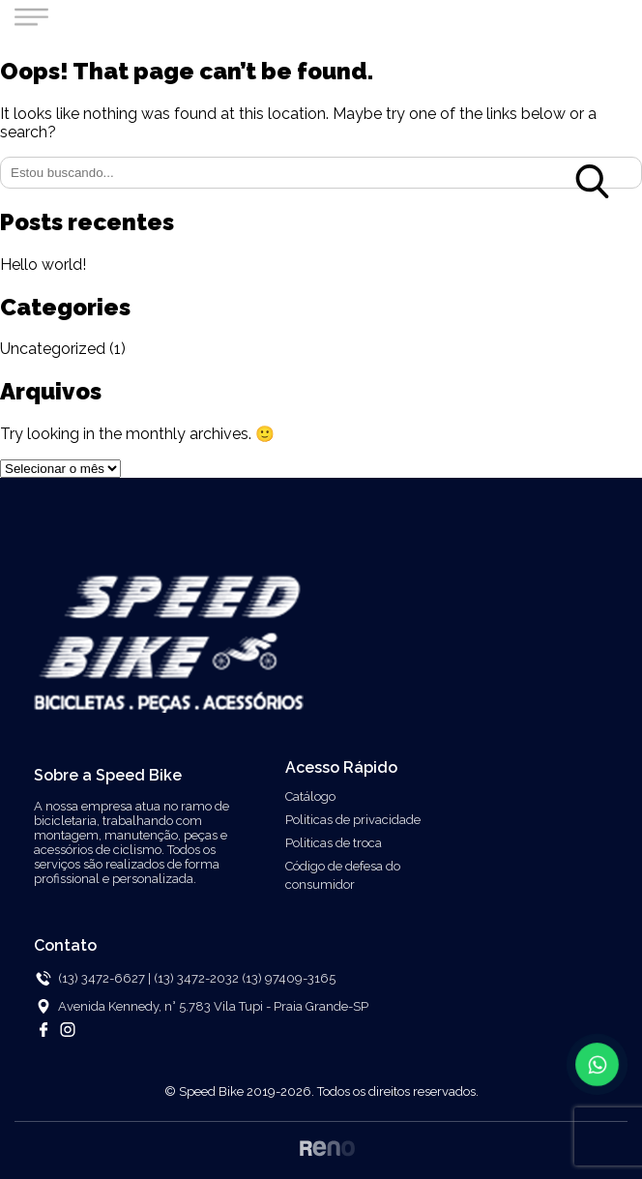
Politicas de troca (333, 843)
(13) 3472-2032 (198, 978)
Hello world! (43, 264)
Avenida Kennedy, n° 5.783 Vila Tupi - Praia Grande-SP (213, 1006)
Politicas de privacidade (353, 819)
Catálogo (310, 796)
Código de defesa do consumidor (342, 875)
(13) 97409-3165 (289, 978)
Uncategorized (52, 348)
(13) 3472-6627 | (104, 978)
